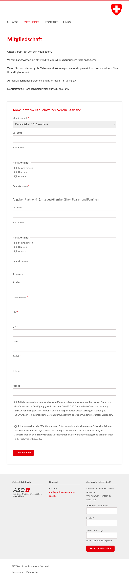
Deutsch (22, 172)
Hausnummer (20, 296)
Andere (22, 176)
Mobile (16, 385)
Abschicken (23, 452)
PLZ (18, 311)
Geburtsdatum (21, 186)
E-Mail (18, 356)
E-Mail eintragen (100, 548)
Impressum (18, 572)
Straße (18, 282)
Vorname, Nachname (97, 505)
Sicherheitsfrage (95, 530)
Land (18, 341)
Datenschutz (32, 572)
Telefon (16, 370)
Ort (18, 326)
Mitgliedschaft (21, 117)
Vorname (18, 132)
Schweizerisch (25, 167)
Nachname (19, 147)
